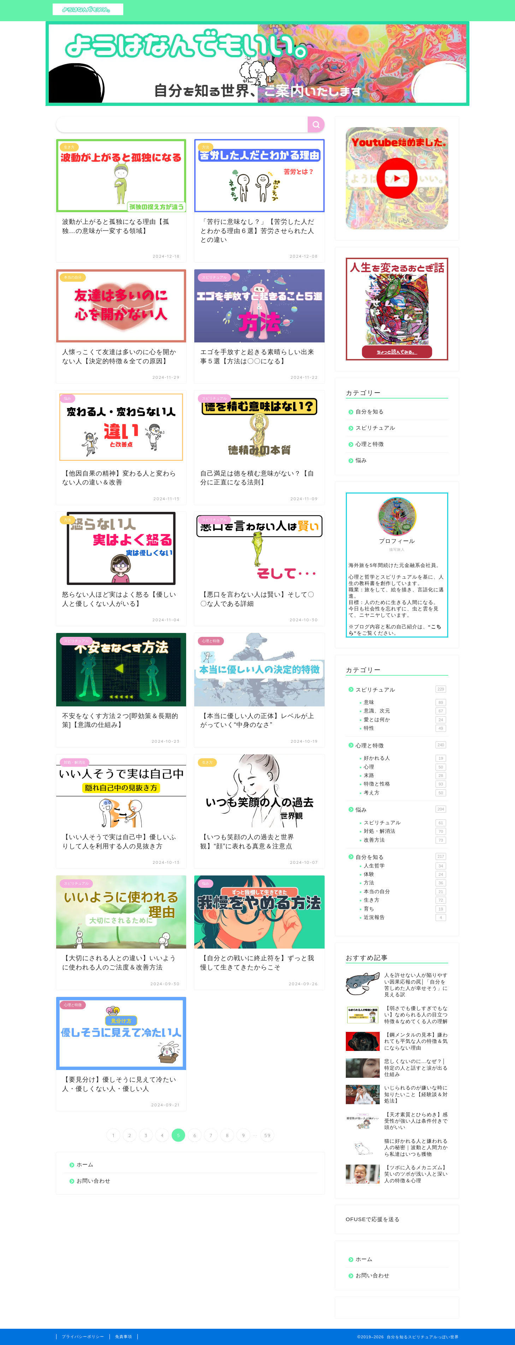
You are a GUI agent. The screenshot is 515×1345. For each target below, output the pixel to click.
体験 (405, 874)
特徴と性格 (405, 784)
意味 (405, 702)
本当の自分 (405, 891)
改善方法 (405, 840)
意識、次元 (405, 711)
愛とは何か (405, 719)
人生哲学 (405, 865)
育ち (405, 909)
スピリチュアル (375, 428)
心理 (405, 767)
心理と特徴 (370, 444)
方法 (405, 882)
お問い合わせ (94, 1181)
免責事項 (123, 1336)
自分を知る (370, 411)
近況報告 (405, 917)
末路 (405, 775)
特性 (405, 728)
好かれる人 (405, 758)
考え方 (405, 792)
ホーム (85, 1164)
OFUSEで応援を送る (373, 1219)
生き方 (405, 900)
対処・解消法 (405, 831)
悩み (361, 460)
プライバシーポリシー (83, 1336)
